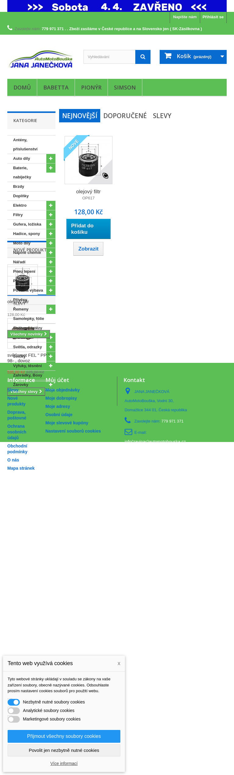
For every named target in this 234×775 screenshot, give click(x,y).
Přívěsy (20, 299)
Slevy (19, 514)
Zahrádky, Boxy (27, 375)
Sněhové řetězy (27, 328)
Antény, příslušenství (25, 144)
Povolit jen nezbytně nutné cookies (64, 750)
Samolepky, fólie (28, 318)
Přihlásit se (213, 17)
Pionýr (91, 87)
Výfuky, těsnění (27, 365)
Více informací (63, 763)
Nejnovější (79, 115)
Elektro (20, 205)
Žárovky (20, 384)
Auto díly (21, 158)
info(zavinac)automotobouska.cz (155, 709)
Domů (22, 87)
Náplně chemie (27, 252)
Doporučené (125, 115)
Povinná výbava (28, 290)
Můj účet (57, 648)
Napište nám (185, 17)
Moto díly (21, 243)
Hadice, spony (26, 233)
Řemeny (21, 309)
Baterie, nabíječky (22, 172)
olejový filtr (18, 459)
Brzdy (18, 186)
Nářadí (19, 262)
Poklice (20, 281)
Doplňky (21, 196)
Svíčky (19, 356)
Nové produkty (31, 408)
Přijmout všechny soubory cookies (64, 736)
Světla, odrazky (27, 347)
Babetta (56, 87)
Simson (125, 87)
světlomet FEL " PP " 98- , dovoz (28, 568)
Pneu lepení (24, 271)
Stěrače (20, 337)
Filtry (18, 214)
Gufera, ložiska (27, 224)
